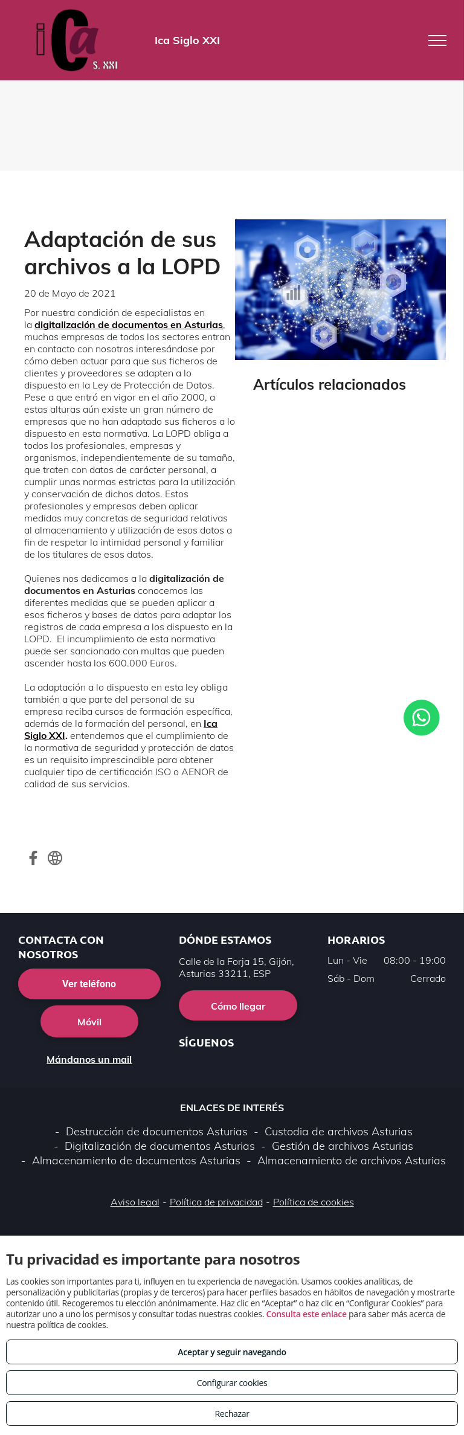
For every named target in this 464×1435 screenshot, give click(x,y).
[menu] (437, 40)
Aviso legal (135, 1202)
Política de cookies (313, 1202)
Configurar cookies (232, 1382)
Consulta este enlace (306, 1314)
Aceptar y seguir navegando (232, 1352)
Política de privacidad (216, 1202)
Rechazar (231, 1413)
